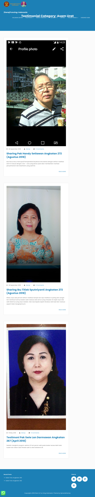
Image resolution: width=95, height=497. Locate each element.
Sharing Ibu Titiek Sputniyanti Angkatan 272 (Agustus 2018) (35, 291)
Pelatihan (29, 18)
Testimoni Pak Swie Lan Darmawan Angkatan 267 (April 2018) (36, 439)
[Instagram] (80, 479)
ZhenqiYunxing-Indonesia (15, 12)
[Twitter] (85, 479)
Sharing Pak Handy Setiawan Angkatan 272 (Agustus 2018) (34, 155)
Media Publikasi (42, 18)
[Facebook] (74, 479)
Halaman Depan (17, 18)
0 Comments (40, 149)
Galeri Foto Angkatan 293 (14, 478)
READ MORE (62, 171)
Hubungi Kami (85, 18)
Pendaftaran (73, 18)
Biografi (54, 18)
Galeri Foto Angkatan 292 (14, 481)
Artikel (62, 18)
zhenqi (28, 149)
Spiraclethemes (65, 493)
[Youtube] (74, 485)
